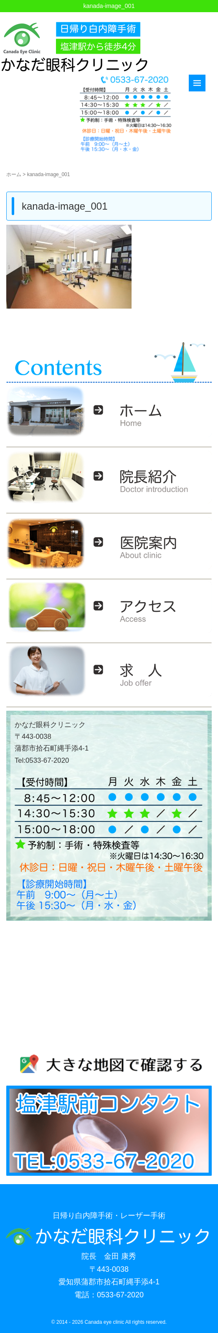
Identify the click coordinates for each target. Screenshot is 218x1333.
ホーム (13, 174)
